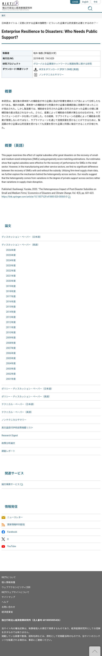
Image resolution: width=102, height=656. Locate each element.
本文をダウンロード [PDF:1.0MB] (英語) (59, 69)
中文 (96, 2)
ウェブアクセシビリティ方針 (16, 587)
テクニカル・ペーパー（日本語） (18, 404)
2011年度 (11, 327)
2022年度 (11, 270)
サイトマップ (8, 597)
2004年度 (11, 363)
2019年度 (11, 286)
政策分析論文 (8, 443)
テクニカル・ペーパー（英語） (17, 412)
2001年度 (11, 379)
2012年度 (11, 322)
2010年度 (11, 332)
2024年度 (11, 260)
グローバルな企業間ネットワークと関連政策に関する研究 (62, 63)
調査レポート (8, 451)
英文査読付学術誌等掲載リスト (17, 427)
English (85, 2)
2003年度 (11, 368)
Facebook (12, 532)
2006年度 (11, 353)
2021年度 (11, 276)
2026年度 (11, 250)
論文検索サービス (12, 484)
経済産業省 (7, 612)
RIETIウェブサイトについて (15, 592)
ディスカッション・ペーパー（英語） (21, 244)
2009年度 (11, 337)
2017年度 (11, 296)
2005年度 (11, 358)
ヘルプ (5, 602)
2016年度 (11, 301)
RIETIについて (9, 577)
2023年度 (11, 265)
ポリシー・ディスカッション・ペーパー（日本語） (27, 388)
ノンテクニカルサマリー (51, 74)
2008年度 (11, 343)
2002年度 (11, 374)
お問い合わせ (8, 607)
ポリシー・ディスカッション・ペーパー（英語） (26, 396)
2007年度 (11, 348)
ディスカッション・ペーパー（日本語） (22, 237)
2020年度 (11, 281)
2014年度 (11, 312)
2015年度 (11, 306)
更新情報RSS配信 (16, 524)
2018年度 (11, 291)
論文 (3, 15)
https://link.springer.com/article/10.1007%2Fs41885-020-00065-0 (36, 196)
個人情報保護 (8, 582)
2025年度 (11, 255)
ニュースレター (15, 517)
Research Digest (10, 435)
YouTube (11, 546)
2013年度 (11, 317)
